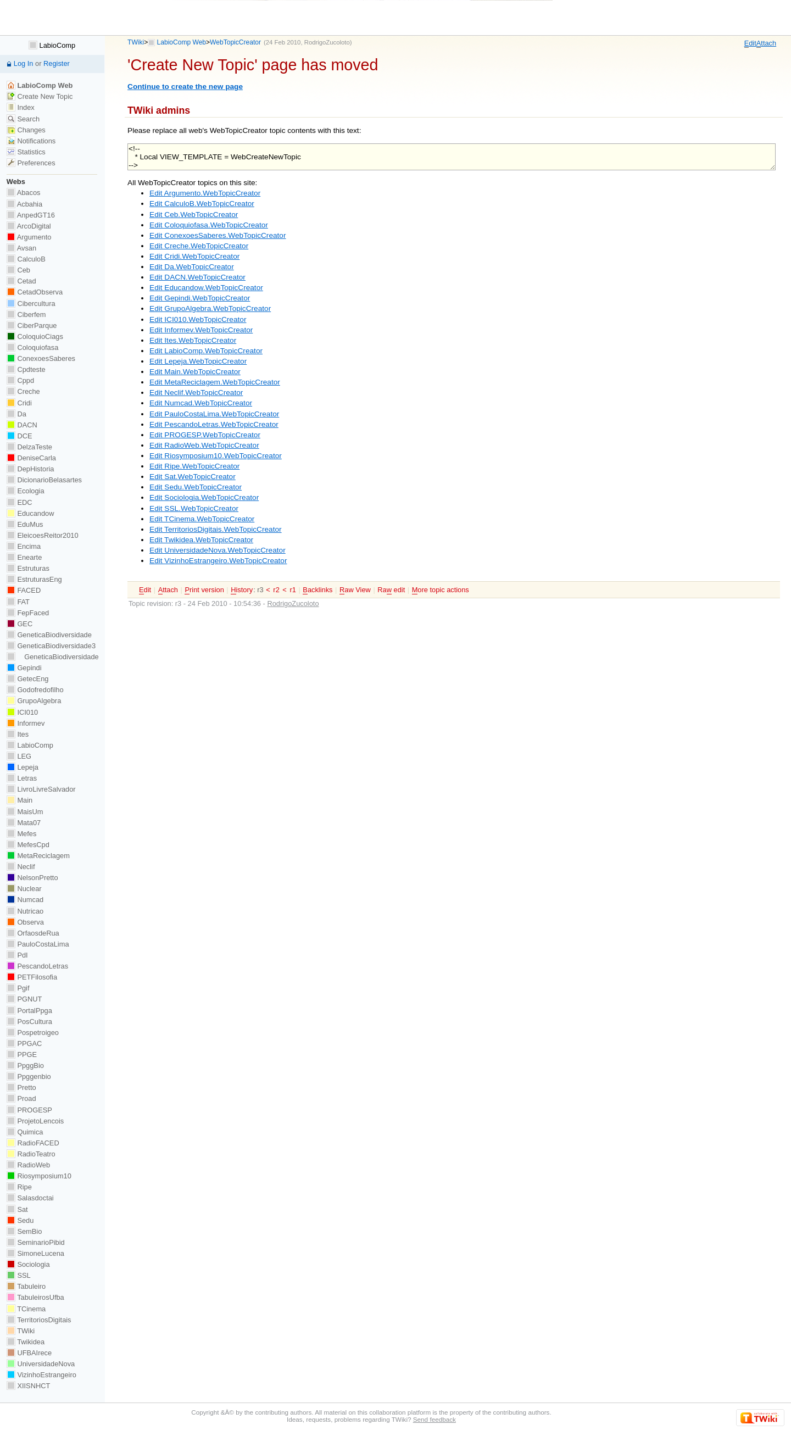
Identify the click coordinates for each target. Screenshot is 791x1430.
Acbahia (24, 204)
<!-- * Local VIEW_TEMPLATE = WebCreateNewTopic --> (451, 156)
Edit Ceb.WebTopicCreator (193, 214)
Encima (24, 546)
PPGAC (24, 1043)
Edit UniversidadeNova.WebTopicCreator (217, 550)
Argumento (29, 237)
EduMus (25, 524)
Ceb (18, 270)
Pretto (21, 1087)
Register (56, 63)
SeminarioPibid (36, 1242)
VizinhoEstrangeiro (41, 1375)
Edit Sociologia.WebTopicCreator (204, 497)
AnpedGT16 (31, 215)
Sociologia (28, 1264)
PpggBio (25, 1065)
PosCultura (29, 1021)
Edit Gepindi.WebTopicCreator (199, 298)
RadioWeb (28, 1165)
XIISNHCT (28, 1386)
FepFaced (28, 613)
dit (750, 43)
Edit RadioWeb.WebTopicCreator (204, 445)
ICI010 (22, 712)
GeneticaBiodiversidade (49, 635)
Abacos (24, 192)
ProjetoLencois (35, 1121)
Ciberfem (26, 314)
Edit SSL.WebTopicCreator (193, 508)
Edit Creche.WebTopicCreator (198, 246)
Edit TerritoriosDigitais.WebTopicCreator (215, 529)
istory (242, 590)
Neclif (21, 867)
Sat (17, 1209)
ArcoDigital (29, 226)
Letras (22, 778)
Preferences (31, 163)
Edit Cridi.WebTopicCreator (194, 256)
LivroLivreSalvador (41, 789)
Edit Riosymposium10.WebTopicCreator (215, 456)
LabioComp (52, 45)
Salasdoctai (30, 1198)
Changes (26, 130)
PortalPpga (29, 1010)
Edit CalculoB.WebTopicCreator (201, 203)
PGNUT (24, 999)
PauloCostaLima (38, 944)
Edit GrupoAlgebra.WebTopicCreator (210, 308)
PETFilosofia (32, 977)
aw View (355, 590)
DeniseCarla (31, 458)
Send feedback (434, 1419)
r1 (292, 590)
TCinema (26, 1309)
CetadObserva (35, 292)
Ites (18, 734)
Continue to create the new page (185, 86)
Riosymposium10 (39, 1176)
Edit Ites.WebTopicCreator (192, 340)
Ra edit (391, 590)
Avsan (21, 248)
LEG (19, 756)
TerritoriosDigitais (39, 1320)
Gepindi (24, 668)
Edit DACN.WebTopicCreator (197, 277)
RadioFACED (33, 1143)
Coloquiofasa (32, 347)
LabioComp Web (182, 42)
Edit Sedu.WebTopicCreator (195, 487)
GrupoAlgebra (34, 701)
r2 (276, 590)
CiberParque (32, 325)
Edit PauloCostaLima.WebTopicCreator (214, 414)
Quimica (25, 1132)
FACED (24, 590)
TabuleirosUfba (35, 1297)
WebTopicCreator (235, 42)
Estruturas (28, 568)
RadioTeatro (31, 1154)
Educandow (30, 513)
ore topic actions (440, 590)
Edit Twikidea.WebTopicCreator (201, 540)
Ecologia (25, 491)
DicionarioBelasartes (44, 480)
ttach (766, 43)
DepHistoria (30, 469)
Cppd (20, 380)
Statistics (26, 152)
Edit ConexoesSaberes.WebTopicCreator (217, 235)
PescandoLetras (37, 966)
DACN (22, 425)
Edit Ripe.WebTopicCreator (194, 466)
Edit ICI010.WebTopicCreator (197, 319)
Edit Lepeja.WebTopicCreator (198, 361)
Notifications (31, 141)
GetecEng (28, 679)
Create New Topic (40, 96)
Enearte (24, 557)
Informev (25, 723)
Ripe (19, 1187)
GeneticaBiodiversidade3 (51, 646)
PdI (17, 955)
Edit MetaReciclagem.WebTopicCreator (214, 382)
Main (19, 800)
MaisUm (25, 812)
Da (16, 414)
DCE (19, 436)
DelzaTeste (29, 447)
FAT (18, 602)
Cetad (21, 281)
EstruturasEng (34, 579)
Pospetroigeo (33, 1032)
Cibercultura (31, 303)
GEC (19, 624)
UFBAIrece (29, 1353)
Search (23, 119)
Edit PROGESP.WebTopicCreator (204, 435)
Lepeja (22, 767)
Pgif (18, 988)
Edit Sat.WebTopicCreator (192, 476)
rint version (204, 590)
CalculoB (26, 259)
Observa (25, 922)
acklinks (317, 590)
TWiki (135, 42)
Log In (24, 63)
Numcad (25, 899)
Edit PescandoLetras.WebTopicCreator (213, 424)
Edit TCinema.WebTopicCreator (201, 519)
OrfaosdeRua (33, 933)
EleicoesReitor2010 (43, 535)
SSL (19, 1275)
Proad (21, 1098)
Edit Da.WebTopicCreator (191, 267)
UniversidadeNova (41, 1364)
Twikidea (25, 1342)
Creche (23, 391)
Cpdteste (26, 369)
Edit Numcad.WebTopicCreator (200, 403)
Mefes (22, 834)
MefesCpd (28, 845)
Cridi (19, 403)
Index (21, 107)
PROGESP (29, 1110)
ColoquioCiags (35, 336)
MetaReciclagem (38, 856)
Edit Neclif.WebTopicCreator (196, 392)
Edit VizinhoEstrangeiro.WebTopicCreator (218, 561)
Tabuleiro (26, 1286)
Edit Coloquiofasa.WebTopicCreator (208, 225)
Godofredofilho (35, 690)
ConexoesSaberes (41, 358)
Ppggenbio (29, 1076)
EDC (19, 502)
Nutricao (25, 911)
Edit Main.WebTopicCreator (195, 372)
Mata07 (24, 823)
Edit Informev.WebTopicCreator (201, 330)
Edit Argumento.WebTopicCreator (204, 193)
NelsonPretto (32, 877)
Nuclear (24, 888)
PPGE (22, 1054)
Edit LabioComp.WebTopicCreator (206, 351)
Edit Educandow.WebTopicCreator (206, 287)
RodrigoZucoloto (327, 42)
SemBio (24, 1231)
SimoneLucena (35, 1253)
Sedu (20, 1220)
